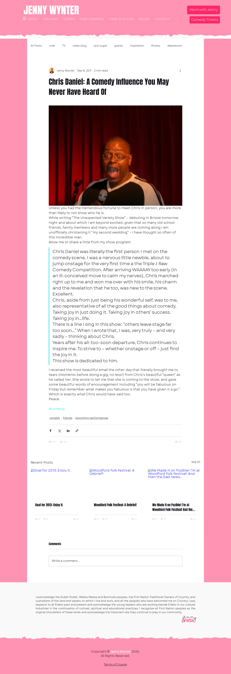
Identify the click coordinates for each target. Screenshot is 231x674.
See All (195, 462)
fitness (155, 45)
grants (118, 45)
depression (174, 45)
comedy (54, 418)
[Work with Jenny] (203, 10)
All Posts (36, 45)
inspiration (137, 45)
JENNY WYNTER (51, 10)
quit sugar (100, 45)
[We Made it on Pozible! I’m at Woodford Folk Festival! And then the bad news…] (174, 483)
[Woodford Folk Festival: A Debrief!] (116, 483)
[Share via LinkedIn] (68, 430)
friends (67, 418)
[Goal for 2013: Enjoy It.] (57, 483)
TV (63, 45)
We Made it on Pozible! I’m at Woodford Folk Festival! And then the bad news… (173, 507)
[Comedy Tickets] (204, 19)
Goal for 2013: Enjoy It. (49, 505)
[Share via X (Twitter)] (59, 430)
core (52, 45)
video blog (79, 45)
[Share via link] (77, 430)
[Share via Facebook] (50, 430)
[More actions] (180, 70)
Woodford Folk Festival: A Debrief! (115, 505)
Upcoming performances (91, 418)
